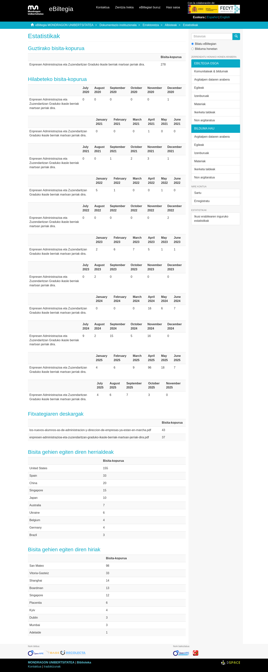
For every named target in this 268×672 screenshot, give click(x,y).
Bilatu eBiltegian (203, 43)
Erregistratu (202, 201)
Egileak (199, 87)
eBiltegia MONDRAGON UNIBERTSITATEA (64, 25)
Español (212, 17)
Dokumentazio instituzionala (118, 25)
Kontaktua (102, 7)
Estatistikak (190, 25)
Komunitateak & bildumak (211, 71)
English (225, 17)
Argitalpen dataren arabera (212, 79)
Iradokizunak (52, 666)
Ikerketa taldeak (204, 112)
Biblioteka (84, 662)
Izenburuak (201, 95)
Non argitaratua (204, 120)
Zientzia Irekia (124, 7)
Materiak (200, 104)
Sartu (197, 192)
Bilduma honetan (204, 48)
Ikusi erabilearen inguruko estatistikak (211, 218)
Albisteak (171, 25)
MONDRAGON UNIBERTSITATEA (51, 662)
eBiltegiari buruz (150, 7)
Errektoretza (151, 25)
